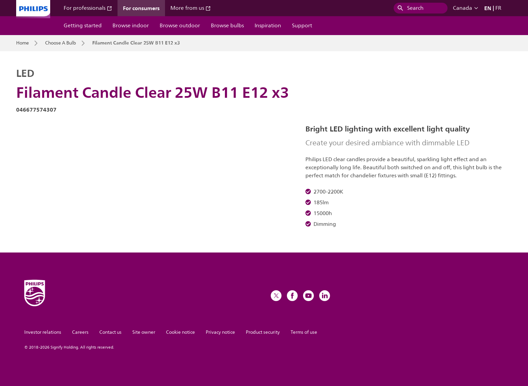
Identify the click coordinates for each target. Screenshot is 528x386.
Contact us (110, 332)
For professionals (88, 8)
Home (22, 43)
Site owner (143, 332)
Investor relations (42, 332)
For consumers (141, 8)
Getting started (83, 25)
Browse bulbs (227, 25)
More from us (190, 8)
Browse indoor (130, 25)
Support (302, 25)
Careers (80, 332)
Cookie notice (180, 332)
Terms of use (304, 332)
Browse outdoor (180, 25)
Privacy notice (220, 332)
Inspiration (268, 25)
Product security (263, 332)
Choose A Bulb (60, 43)
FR (498, 8)
